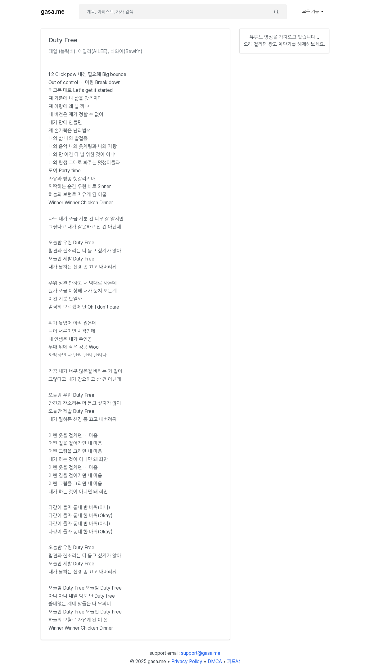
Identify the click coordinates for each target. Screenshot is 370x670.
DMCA (215, 661)
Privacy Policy (186, 661)
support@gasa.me (200, 653)
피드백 (234, 661)
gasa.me (53, 11)
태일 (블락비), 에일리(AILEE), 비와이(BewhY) (95, 51)
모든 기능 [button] (311, 11)
